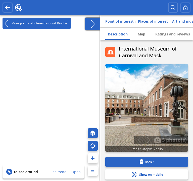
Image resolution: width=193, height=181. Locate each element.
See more (58, 171)
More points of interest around (35, 23)
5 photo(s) (170, 139)
